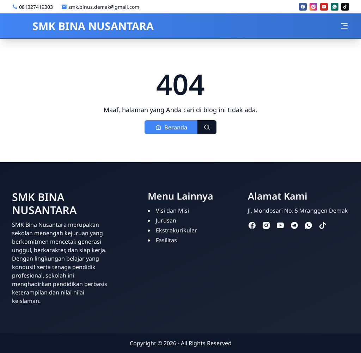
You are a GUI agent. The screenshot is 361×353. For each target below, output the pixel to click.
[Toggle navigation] (344, 25)
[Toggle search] (206, 127)
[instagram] (313, 7)
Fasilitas (166, 240)
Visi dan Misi (172, 210)
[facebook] (303, 7)
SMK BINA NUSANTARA (83, 26)
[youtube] (324, 7)
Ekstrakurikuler (176, 230)
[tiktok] (345, 7)
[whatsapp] (334, 7)
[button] (171, 127)
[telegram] (294, 225)
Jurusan (166, 220)
